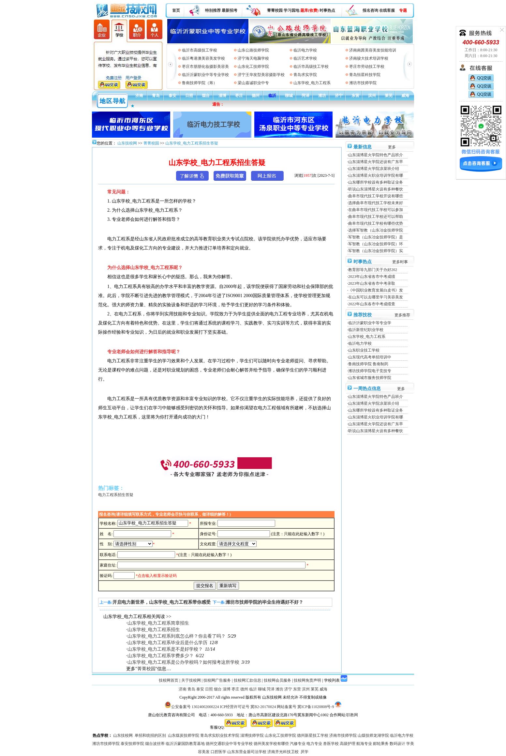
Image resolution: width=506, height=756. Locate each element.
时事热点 (327, 10)
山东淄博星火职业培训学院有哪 (375, 175)
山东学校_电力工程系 (312, 83)
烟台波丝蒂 (155, 743)
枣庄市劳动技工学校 (366, 66)
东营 (355, 95)
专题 (403, 10)
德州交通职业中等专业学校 (229, 743)
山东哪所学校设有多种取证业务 (375, 182)
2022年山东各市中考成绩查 (371, 304)
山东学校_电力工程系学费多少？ (160, 655)
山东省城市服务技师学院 (369, 377)
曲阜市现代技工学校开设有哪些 (375, 196)
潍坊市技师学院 (363, 83)
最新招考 (229, 10)
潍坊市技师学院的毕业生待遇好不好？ (264, 602)
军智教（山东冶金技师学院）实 (375, 251)
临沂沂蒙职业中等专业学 (369, 323)
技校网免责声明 (307, 680)
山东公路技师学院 (253, 50)
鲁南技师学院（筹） (199, 83)
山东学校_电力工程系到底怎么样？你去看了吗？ (176, 636)
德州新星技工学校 (312, 735)
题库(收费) (309, 10)
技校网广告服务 (217, 680)
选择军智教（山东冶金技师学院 (375, 230)
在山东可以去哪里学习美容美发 (375, 297)
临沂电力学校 (305, 50)
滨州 (372, 95)
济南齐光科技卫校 (283, 751)
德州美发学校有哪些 (271, 743)
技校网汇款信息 (247, 680)
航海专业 (364, 743)
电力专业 (314, 743)
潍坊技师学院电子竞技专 (369, 371)
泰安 (172, 95)
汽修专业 (297, 743)
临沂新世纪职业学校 (365, 329)
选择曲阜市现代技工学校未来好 (375, 203)
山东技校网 (126, 143)
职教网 (352, 715)
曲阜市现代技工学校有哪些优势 (375, 223)
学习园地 (291, 10)
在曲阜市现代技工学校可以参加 (375, 209)
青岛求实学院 (305, 74)
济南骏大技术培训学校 (368, 58)
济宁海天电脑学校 (253, 58)
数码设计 (397, 743)
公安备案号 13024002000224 (195, 706)
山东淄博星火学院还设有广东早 (375, 161)
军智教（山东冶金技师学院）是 (375, 237)
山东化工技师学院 (253, 66)
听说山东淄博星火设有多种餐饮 (375, 189)
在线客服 (387, 10)
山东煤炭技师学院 (183, 735)
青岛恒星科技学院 (364, 74)
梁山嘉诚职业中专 (253, 83)
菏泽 (305, 95)
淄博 (222, 95)
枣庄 (239, 95)
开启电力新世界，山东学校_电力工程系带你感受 (161, 602)
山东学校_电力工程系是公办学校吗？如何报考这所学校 (183, 662)
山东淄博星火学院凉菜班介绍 (373, 168)
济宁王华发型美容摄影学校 (261, 74)
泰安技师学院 (132, 743)
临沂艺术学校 (305, 58)
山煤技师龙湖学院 (373, 735)
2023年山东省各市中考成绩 (371, 276)
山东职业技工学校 (364, 350)
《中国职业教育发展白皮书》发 (375, 290)
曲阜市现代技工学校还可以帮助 (375, 216)
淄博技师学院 (252, 735)
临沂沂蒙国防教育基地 (185, 743)
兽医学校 (331, 743)
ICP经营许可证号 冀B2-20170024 (248, 706)
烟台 (206, 95)
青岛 (156, 95)
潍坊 (322, 95)
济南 (139, 95)
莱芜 (389, 95)
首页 (176, 10)
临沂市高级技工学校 (199, 50)
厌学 (304, 751)
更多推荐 (402, 315)
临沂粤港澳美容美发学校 (203, 58)
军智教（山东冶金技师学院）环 (375, 244)
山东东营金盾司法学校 (246, 751)
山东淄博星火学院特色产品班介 (375, 155)
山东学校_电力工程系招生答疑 (191, 143)
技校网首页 (168, 680)
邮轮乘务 (381, 743)
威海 (405, 95)
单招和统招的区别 (150, 735)
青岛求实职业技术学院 (219, 735)
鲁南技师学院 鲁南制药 (368, 364)
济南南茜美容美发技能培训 (372, 50)
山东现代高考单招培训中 (369, 357)
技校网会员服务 (277, 680)
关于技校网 (191, 680)
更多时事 (400, 262)
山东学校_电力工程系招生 (153, 629)
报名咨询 (370, 10)
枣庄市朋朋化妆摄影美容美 (205, 66)
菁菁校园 (275, 10)
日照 (189, 95)
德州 (256, 95)
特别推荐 (213, 10)
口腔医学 (218, 751)
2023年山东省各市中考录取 (371, 283)
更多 (392, 147)
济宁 (339, 95)
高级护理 (347, 743)
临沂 (272, 95)
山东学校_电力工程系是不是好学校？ (165, 649)
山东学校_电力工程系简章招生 (158, 623)
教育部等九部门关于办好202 (372, 269)
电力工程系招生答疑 (115, 494)
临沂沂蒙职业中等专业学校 (205, 74)
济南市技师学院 (343, 735)
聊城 (289, 95)
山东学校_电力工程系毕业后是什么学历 (167, 642)
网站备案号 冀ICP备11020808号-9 (305, 706)
